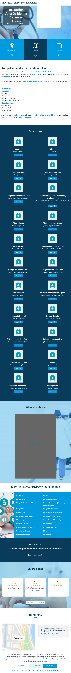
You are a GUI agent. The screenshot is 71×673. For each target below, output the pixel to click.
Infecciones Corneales (50, 527)
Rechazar (21, 666)
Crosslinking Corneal (23, 531)
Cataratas (19, 495)
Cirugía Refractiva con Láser (25, 503)
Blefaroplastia (20, 512)
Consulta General (22, 523)
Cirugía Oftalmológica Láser (52, 512)
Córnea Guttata (48, 523)
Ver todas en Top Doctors (35, 603)
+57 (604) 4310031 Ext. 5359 (52, 634)
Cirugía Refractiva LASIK (24, 516)
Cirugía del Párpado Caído (52, 516)
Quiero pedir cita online (35, 555)
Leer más (18, 155)
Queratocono (20, 499)
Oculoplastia (47, 535)
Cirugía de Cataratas (50, 499)
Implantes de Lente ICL (23, 535)
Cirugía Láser (20, 509)
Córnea (45, 495)
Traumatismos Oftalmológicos (53, 520)
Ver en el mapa (18, 638)
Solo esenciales (36, 666)
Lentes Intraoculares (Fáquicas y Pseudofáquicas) (54, 504)
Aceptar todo (50, 666)
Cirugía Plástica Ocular (50, 509)
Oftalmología (20, 520)
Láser (45, 531)
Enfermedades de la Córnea (25, 527)
